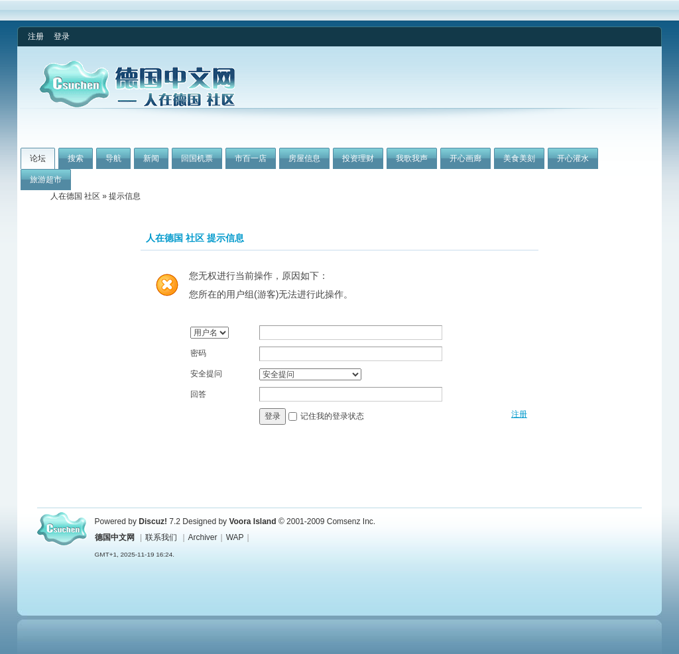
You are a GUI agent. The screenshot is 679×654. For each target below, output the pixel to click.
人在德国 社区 (75, 196)
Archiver (202, 537)
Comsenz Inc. (351, 521)
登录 (62, 36)
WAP (235, 537)
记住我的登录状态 (332, 416)
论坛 (38, 158)
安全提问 (206, 373)
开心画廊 (465, 158)
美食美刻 (519, 158)
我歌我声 (412, 158)
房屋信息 (304, 158)
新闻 (151, 158)
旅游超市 (46, 179)
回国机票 (197, 158)
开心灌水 (573, 158)
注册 (36, 36)
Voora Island (252, 521)
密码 (198, 353)
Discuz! (153, 521)
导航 (113, 158)
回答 (198, 394)
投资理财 (358, 158)
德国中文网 (115, 537)
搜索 (76, 158)
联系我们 (161, 537)
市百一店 (251, 158)
